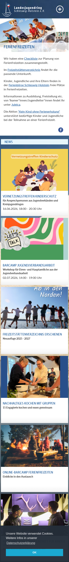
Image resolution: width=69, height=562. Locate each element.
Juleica (15, 104)
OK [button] (35, 552)
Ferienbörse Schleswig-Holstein (29, 85)
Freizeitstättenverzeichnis (24, 69)
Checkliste (31, 58)
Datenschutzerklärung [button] (20, 543)
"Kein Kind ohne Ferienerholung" (39, 111)
